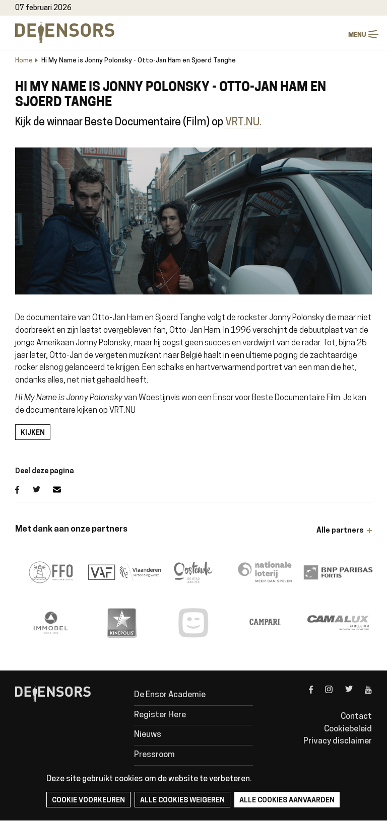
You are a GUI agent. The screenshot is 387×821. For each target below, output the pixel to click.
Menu (373, 34)
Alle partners (340, 531)
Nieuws (147, 735)
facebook (303, 698)
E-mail (63, 489)
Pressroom (154, 755)
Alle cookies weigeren (182, 800)
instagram (323, 698)
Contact (356, 717)
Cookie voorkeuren (88, 800)
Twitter (43, 489)
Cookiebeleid (348, 729)
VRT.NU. (243, 122)
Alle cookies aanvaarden (287, 800)
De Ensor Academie (170, 695)
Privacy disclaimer (337, 741)
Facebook (24, 489)
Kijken (33, 433)
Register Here (160, 715)
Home (24, 60)
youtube (362, 698)
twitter (343, 698)
